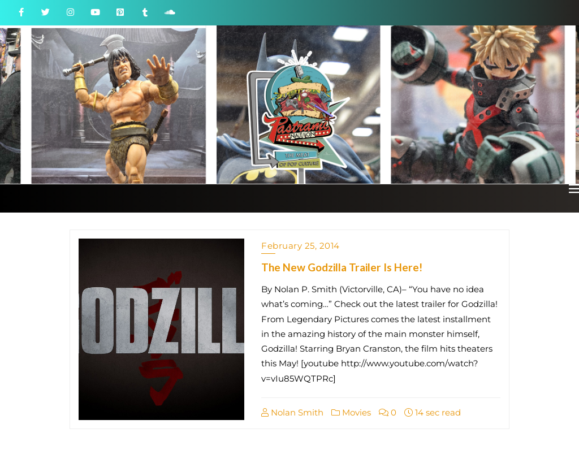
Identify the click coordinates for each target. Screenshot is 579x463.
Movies (351, 412)
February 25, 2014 (300, 245)
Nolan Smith (292, 412)
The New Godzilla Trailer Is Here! (341, 267)
